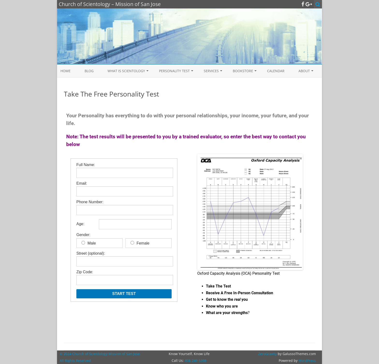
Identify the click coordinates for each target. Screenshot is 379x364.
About (304, 71)
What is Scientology (126, 71)
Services (211, 71)
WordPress (307, 360)
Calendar (275, 71)
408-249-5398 (195, 360)
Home (65, 71)
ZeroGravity (267, 353)
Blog (89, 71)
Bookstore (243, 71)
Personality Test (174, 71)
